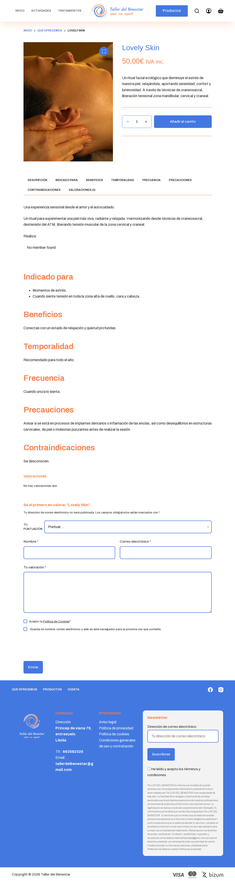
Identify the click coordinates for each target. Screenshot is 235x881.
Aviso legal (107, 722)
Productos (172, 11)
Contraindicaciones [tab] (44, 190)
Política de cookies (114, 734)
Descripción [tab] (37, 180)
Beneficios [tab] (94, 180)
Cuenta (73, 689)
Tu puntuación (33, 527)
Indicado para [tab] (66, 180)
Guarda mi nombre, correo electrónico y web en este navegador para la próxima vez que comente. (95, 629)
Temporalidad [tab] (122, 180)
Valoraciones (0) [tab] (82, 190)
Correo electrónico (135, 541)
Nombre (31, 541)
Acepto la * (49, 621)
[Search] (197, 11)
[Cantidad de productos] (137, 121)
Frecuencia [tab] (151, 180)
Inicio (19, 10)
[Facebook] (210, 689)
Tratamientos (69, 10)
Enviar (33, 667)
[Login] (208, 10)
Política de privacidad (116, 728)
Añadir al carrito (183, 121)
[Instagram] (220, 689)
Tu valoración (35, 567)
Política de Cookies (56, 621)
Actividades (41, 10)
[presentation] (55, 646)
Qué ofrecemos (24, 689)
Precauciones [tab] (180, 180)
